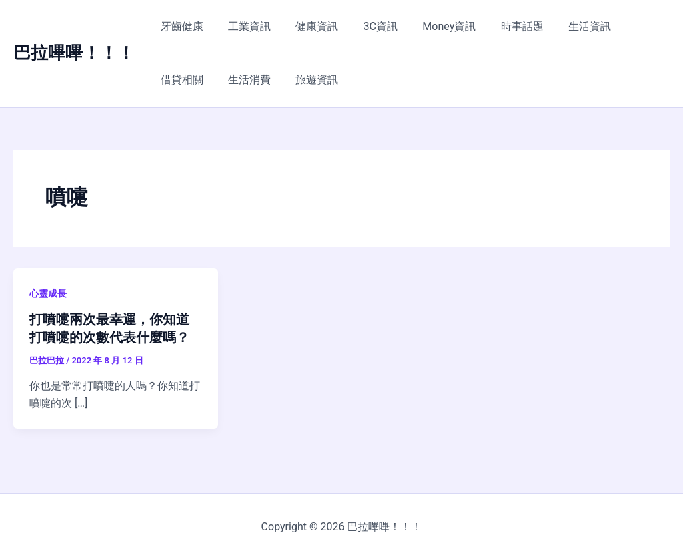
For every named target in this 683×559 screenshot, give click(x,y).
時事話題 (502, 26)
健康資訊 (308, 26)
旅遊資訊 (244, 79)
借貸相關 (630, 26)
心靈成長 (48, 293)
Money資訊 (433, 26)
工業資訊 (244, 26)
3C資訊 (368, 26)
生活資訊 (566, 26)
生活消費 (180, 79)
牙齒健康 (180, 26)
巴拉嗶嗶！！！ (74, 53)
